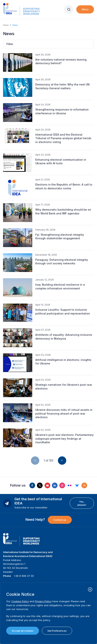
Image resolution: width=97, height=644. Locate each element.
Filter (9, 44)
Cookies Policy (20, 601)
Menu (85, 9)
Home (6, 25)
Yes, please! (81, 503)
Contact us (59, 519)
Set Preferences (57, 630)
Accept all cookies (22, 630)
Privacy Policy (43, 601)
